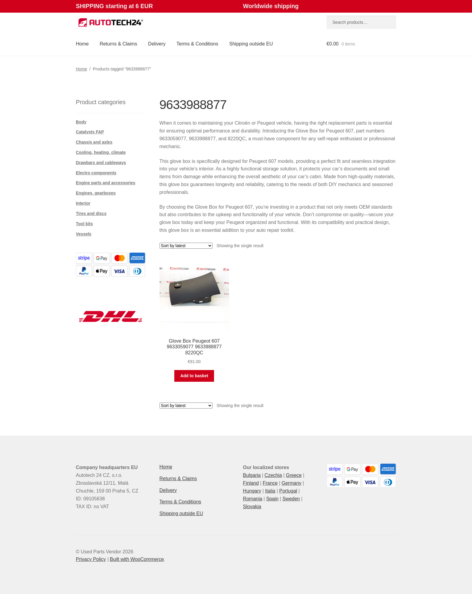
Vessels (83, 234)
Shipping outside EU (251, 43)
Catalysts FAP (90, 131)
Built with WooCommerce (137, 559)
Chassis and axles (94, 142)
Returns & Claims (118, 43)
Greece (294, 475)
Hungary (252, 490)
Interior (83, 203)
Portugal (288, 490)
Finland (251, 483)
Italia (270, 490)
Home (82, 43)
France (270, 483)
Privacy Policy (91, 559)
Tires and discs (91, 213)
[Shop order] (186, 246)
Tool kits (84, 223)
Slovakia (252, 506)
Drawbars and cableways (101, 162)
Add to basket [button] (194, 375)
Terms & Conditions (197, 43)
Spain (272, 498)
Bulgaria (252, 475)
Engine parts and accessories (105, 182)
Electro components (96, 172)
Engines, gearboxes (96, 193)
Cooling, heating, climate (101, 152)
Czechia (273, 475)
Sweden (291, 498)
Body (81, 122)
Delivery (157, 43)
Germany (291, 483)
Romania (252, 498)
